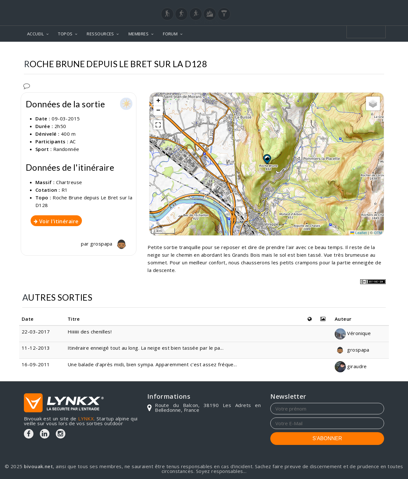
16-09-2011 (36, 364)
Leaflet (358, 233)
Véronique (353, 333)
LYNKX (86, 418)
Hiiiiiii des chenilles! (90, 331)
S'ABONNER (327, 438)
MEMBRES (138, 34)
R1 (65, 190)
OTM (378, 233)
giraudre (351, 366)
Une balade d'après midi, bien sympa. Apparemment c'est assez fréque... (152, 364)
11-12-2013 (36, 348)
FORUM (170, 34)
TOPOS (65, 34)
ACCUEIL (35, 34)
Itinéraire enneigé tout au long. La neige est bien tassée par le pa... (146, 348)
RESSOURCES (100, 34)
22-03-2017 (36, 331)
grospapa (110, 243)
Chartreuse (69, 182)
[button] (267, 159)
